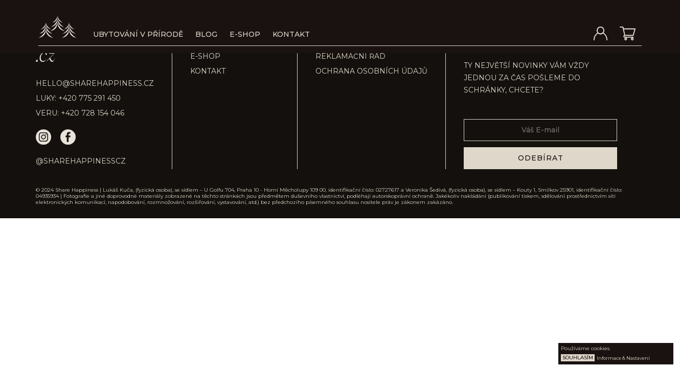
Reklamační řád (350, 56)
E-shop (245, 34)
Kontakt (291, 34)
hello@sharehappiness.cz (95, 83)
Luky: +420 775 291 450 (78, 98)
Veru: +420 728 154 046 (80, 113)
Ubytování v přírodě (138, 34)
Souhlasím (577, 357)
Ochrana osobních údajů (371, 71)
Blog (206, 34)
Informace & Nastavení (623, 358)
